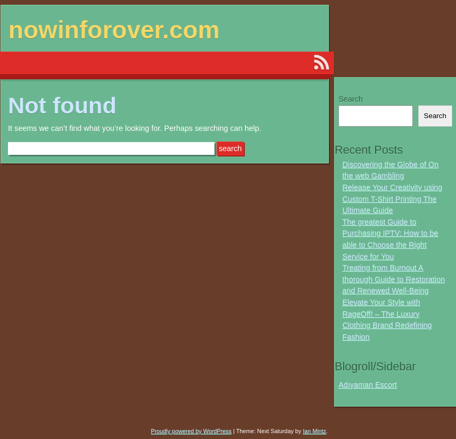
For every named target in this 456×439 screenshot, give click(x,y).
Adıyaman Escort (367, 384)
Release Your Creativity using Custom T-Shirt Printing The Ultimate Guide (392, 198)
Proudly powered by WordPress (191, 431)
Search (350, 99)
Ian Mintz (314, 431)
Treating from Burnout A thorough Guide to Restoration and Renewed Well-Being (393, 279)
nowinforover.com (114, 30)
